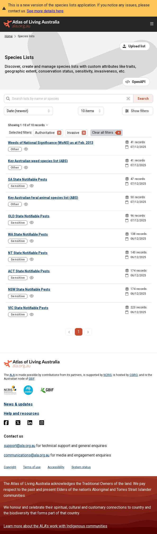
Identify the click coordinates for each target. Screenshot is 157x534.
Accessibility (56, 467)
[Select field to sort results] (28, 111)
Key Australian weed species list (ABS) (38, 161)
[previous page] (69, 332)
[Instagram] (41, 423)
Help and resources (21, 413)
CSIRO (134, 375)
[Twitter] (18, 423)
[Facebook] (6, 423)
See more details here (45, 11)
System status (81, 467)
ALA (12, 375)
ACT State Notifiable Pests (29, 271)
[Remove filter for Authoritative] (59, 133)
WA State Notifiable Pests (28, 234)
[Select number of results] (91, 111)
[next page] (88, 332)
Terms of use (31, 467)
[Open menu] (151, 24)
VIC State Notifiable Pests (28, 308)
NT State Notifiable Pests (28, 253)
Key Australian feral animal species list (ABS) (43, 198)
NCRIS (107, 375)
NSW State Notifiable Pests (29, 289)
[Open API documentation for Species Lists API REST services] (136, 82)
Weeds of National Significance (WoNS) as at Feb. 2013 (50, 143)
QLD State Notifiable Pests (28, 216)
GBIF (31, 378)
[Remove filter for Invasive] (84, 133)
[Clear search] (128, 98)
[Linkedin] (29, 423)
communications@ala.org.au (26, 455)
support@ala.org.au (19, 445)
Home (9, 36)
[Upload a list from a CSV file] (135, 46)
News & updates (18, 404)
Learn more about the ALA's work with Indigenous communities (55, 526)
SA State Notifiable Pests (27, 179)
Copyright (10, 467)
